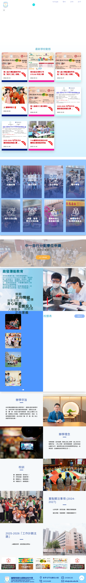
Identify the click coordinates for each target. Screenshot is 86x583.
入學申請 (43, 257)
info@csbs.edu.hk (71, 581)
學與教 (49, 4)
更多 (79, 4)
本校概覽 (42, 4)
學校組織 (65, 4)
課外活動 (73, 4)
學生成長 (57, 4)
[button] (19, 389)
